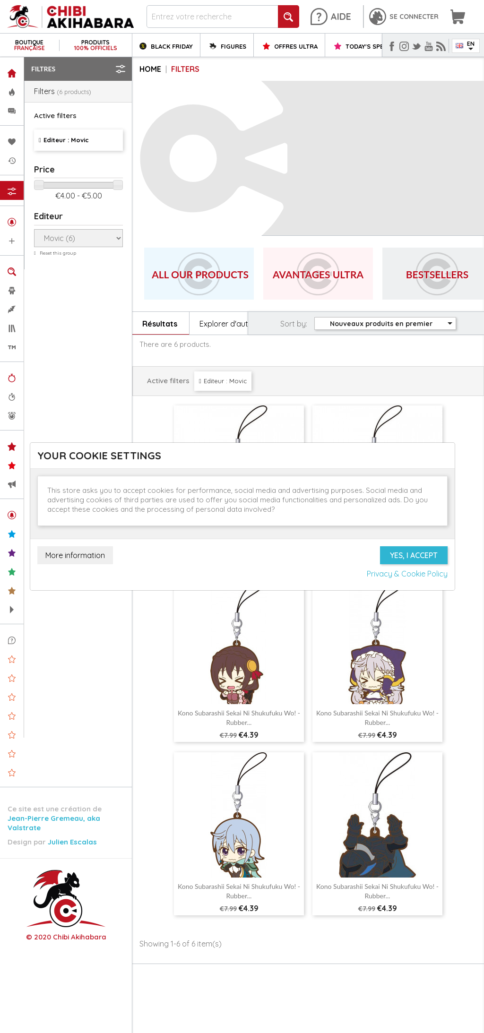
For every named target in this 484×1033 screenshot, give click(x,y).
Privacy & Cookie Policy (407, 573)
